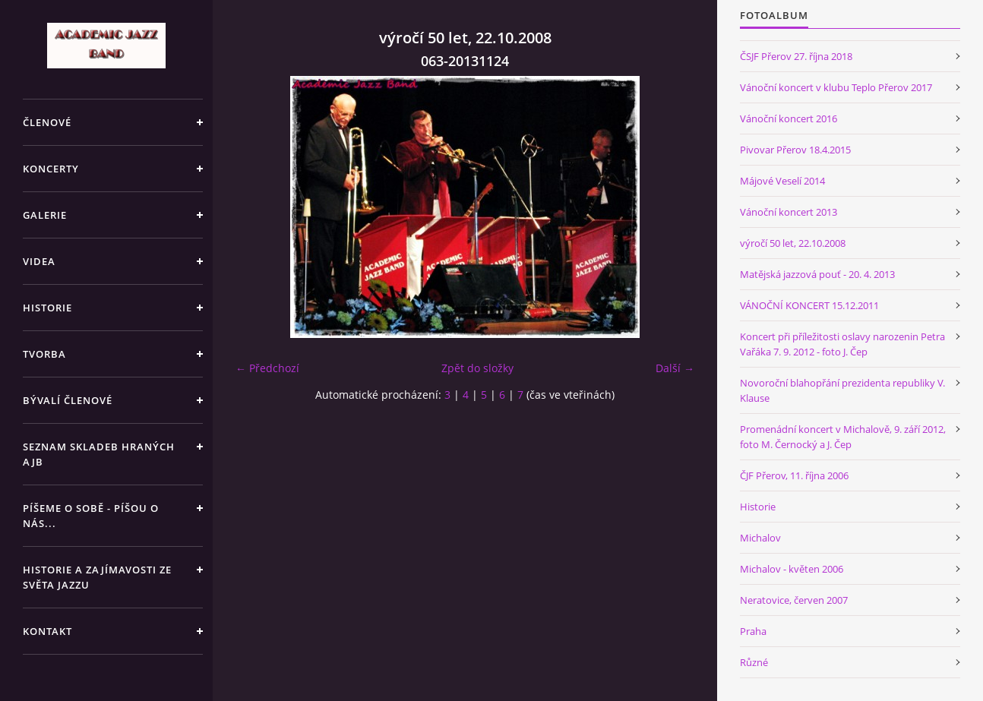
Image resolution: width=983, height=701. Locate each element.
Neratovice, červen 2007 (794, 600)
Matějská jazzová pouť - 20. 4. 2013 (817, 274)
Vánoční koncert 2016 (788, 118)
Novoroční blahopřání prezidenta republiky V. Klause (842, 390)
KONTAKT (47, 631)
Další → (675, 368)
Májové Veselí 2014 (782, 181)
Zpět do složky (477, 368)
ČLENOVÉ (47, 122)
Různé (754, 662)
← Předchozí (267, 368)
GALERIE (45, 215)
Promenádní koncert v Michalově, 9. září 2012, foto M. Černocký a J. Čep (843, 436)
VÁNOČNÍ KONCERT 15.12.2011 (809, 305)
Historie (758, 506)
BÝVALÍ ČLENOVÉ (67, 400)
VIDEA (39, 261)
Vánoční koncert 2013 (788, 212)
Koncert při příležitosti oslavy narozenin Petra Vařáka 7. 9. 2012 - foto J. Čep (842, 344)
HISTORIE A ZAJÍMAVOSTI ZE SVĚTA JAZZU (97, 577)
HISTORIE (47, 307)
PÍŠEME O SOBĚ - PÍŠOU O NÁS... (91, 515)
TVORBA (44, 354)
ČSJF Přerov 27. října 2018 (796, 56)
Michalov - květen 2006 (791, 569)
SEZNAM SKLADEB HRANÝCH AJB (99, 454)
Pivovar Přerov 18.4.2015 (795, 149)
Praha (753, 631)
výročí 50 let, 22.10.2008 (793, 243)
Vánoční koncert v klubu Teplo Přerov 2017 (836, 87)
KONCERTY (51, 168)
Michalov (760, 538)
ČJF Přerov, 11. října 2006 (794, 475)
